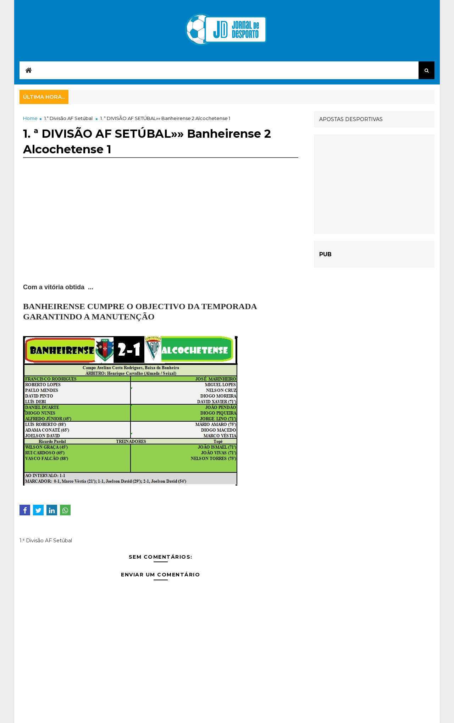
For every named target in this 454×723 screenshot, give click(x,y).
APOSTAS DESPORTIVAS (351, 119)
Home (30, 118)
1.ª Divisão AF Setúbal (68, 118)
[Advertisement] (160, 233)
